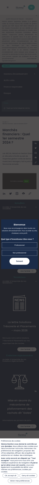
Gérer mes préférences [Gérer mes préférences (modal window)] (20, 481)
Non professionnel (19, 253)
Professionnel (19, 245)
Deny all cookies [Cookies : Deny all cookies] (28, 475)
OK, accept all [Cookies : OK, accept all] (10, 475)
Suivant (19, 261)
